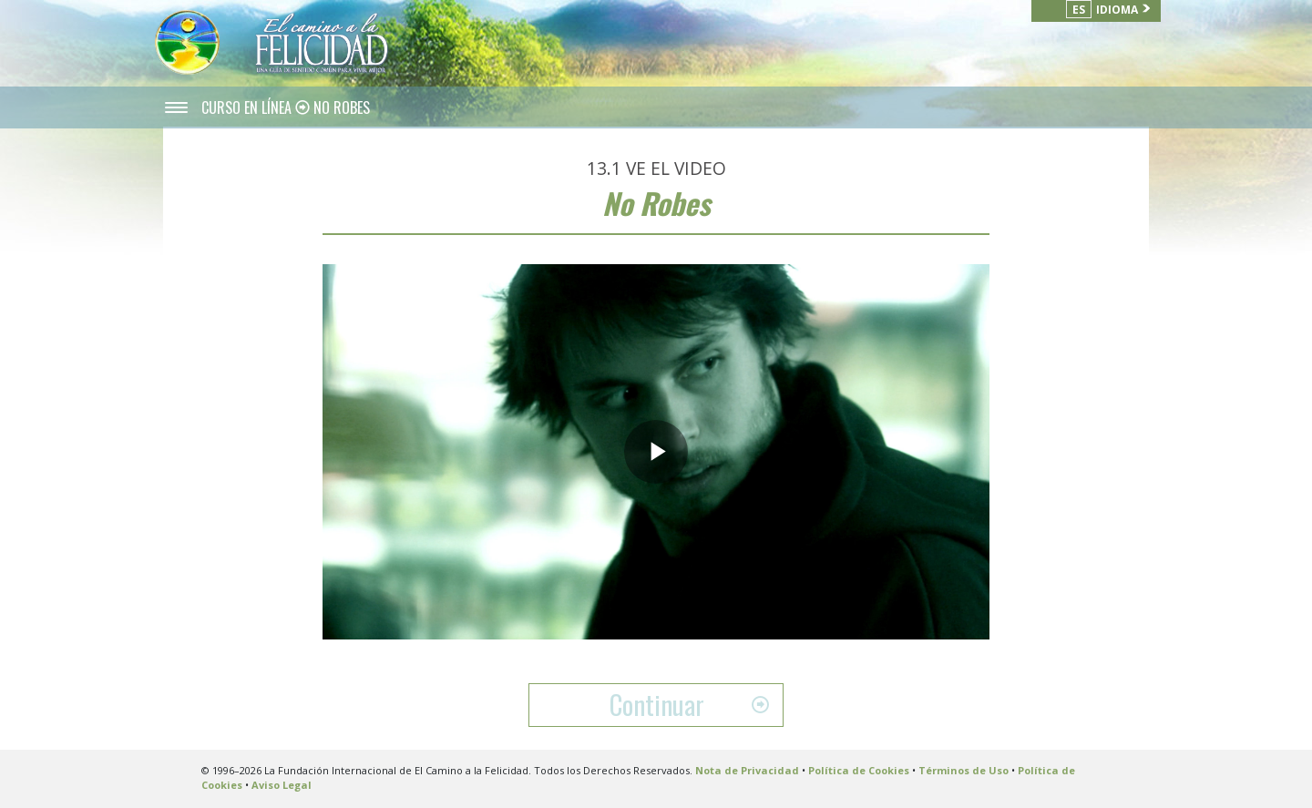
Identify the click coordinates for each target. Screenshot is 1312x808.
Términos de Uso (963, 770)
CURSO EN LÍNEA (248, 107)
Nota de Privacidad (747, 770)
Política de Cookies (858, 770)
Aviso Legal (281, 785)
